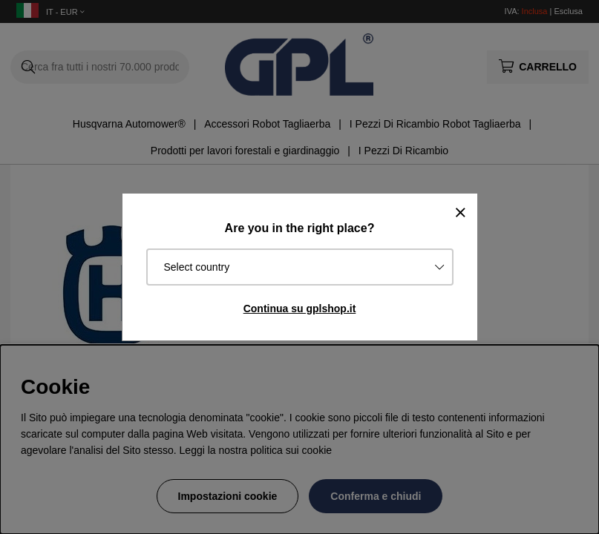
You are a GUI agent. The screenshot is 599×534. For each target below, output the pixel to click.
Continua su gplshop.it (299, 308)
